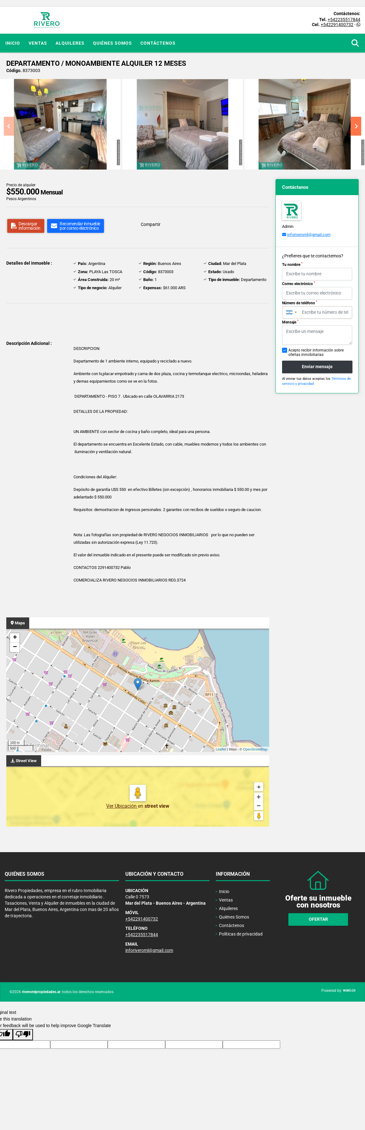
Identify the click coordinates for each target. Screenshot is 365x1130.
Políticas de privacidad (241, 933)
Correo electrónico (298, 283)
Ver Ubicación (122, 806)
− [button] (15, 647)
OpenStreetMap (255, 749)
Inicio (12, 43)
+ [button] (15, 638)
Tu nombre (292, 264)
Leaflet (221, 749)
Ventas (38, 43)
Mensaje (290, 321)
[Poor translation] (23, 1034)
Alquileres (70, 43)
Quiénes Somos (112, 43)
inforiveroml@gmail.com (308, 234)
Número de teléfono (299, 302)
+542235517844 (344, 19)
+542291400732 (337, 24)
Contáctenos (158, 43)
